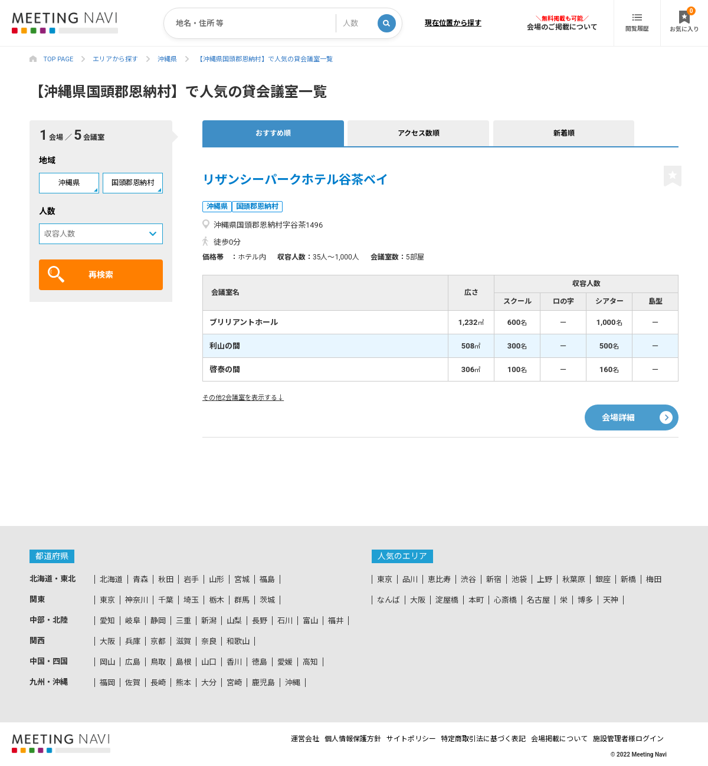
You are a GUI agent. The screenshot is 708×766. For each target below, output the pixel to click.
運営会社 (253, 738)
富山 (310, 620)
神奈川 (136, 600)
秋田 (165, 579)
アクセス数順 (314, 133)
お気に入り (684, 19)
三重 (183, 620)
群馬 (242, 600)
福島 (267, 579)
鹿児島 (263, 682)
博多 (585, 600)
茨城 (267, 600)
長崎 (158, 682)
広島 (132, 661)
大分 (209, 682)
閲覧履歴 (637, 23)
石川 (285, 620)
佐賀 (132, 682)
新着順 (389, 133)
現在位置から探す (453, 23)
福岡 (107, 682)
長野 (259, 620)
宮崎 (234, 682)
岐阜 (132, 620)
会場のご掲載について (562, 27)
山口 (209, 661)
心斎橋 (505, 600)
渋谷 (468, 579)
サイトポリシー (381, 738)
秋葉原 (573, 579)
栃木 (216, 600)
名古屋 (538, 600)
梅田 (653, 579)
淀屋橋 (446, 600)
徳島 (259, 661)
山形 (216, 579)
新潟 (209, 620)
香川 (234, 661)
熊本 (183, 682)
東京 (107, 600)
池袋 (519, 579)
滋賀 (183, 641)
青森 (140, 579)
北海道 (111, 579)
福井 (335, 620)
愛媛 (285, 661)
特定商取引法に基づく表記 (464, 738)
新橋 (628, 579)
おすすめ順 (237, 133)
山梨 (234, 620)
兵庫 (132, 641)
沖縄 (292, 682)
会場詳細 (618, 406)
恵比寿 (439, 579)
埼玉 (191, 600)
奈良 (209, 641)
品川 (410, 579)
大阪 (107, 641)
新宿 (494, 579)
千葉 (165, 600)
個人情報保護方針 (311, 738)
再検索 (80, 274)
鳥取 (158, 661)
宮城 (242, 579)
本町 (476, 600)
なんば (388, 600)
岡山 (107, 661)
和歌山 (238, 641)
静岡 (158, 620)
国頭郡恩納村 (133, 183)
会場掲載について (551, 738)
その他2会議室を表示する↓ (243, 397)
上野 (544, 579)
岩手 (191, 579)
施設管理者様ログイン (631, 738)
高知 (310, 661)
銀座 (603, 579)
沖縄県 (69, 183)
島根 (183, 661)
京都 (158, 641)
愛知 (107, 620)
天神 (610, 600)
